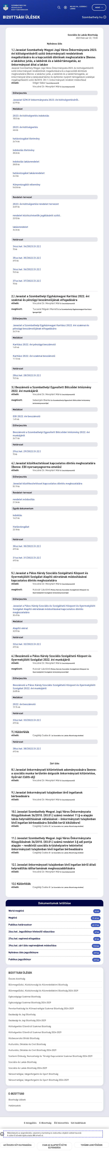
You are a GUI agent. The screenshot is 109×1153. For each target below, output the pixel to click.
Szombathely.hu (94, 17)
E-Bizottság (45, 1122)
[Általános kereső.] (59, 7)
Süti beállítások (78, 1122)
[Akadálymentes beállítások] (65, 7)
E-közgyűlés (30, 1122)
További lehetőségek (91, 1145)
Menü (99, 7)
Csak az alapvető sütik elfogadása (54, 1146)
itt (34, 1135)
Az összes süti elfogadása (17, 1145)
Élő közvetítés (61, 1122)
